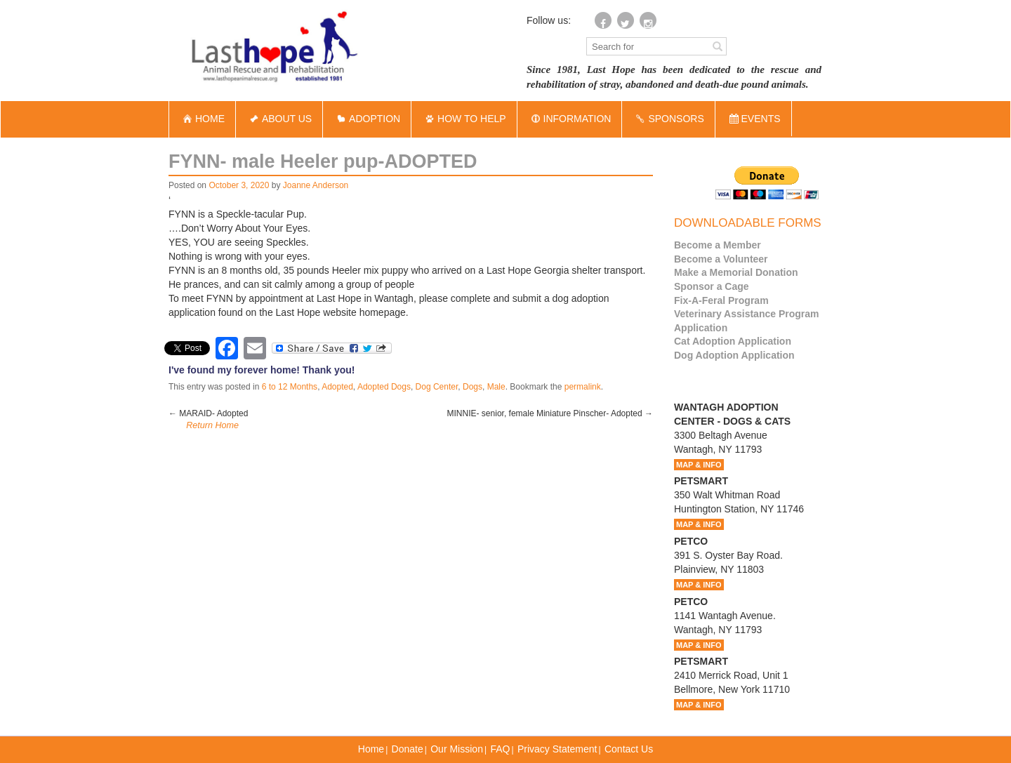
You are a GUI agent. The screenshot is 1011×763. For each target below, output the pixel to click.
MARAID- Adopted (208, 413)
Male (496, 387)
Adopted (337, 387)
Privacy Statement (557, 749)
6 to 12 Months (289, 387)
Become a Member (717, 245)
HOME (202, 118)
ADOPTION (366, 118)
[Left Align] (717, 46)
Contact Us (628, 749)
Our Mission (456, 749)
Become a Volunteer (721, 259)
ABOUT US (279, 118)
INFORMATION (570, 118)
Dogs (472, 387)
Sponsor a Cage (711, 286)
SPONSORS (668, 118)
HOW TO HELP (464, 118)
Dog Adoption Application (734, 355)
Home (371, 749)
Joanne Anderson (315, 185)
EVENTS (755, 118)
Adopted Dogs (384, 387)
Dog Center (437, 387)
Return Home (212, 425)
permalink (582, 387)
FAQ (500, 749)
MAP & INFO (699, 464)
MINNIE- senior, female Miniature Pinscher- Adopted (550, 413)
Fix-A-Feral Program (721, 300)
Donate (407, 749)
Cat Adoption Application (732, 341)
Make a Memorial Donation (736, 272)
